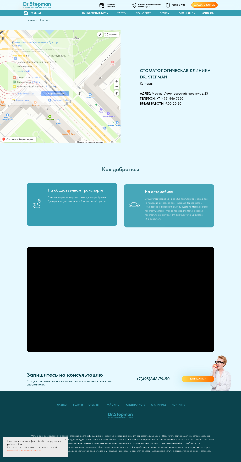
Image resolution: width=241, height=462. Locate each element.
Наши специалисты (95, 13)
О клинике (186, 13)
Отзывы (164, 13)
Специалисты (136, 404)
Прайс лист (143, 13)
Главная (36, 13)
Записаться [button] (198, 378)
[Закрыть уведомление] (65, 439)
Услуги (121, 13)
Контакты (208, 13)
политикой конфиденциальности (24, 450)
